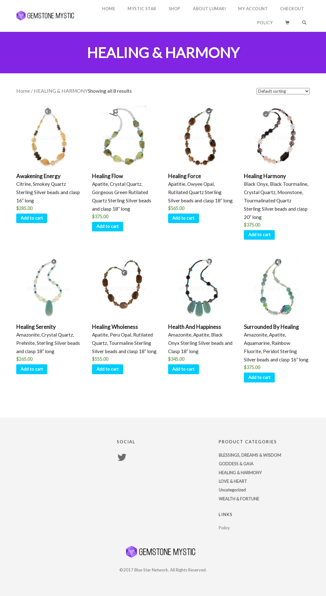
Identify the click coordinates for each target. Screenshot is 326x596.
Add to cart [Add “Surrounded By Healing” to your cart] (259, 377)
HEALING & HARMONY (240, 472)
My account (253, 8)
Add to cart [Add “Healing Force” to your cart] (183, 218)
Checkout (292, 8)
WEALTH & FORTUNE (239, 498)
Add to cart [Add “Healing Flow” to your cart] (107, 226)
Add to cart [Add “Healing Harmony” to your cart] (259, 234)
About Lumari (209, 8)
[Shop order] (283, 91)
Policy (265, 22)
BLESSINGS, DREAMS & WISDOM (250, 455)
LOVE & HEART (233, 481)
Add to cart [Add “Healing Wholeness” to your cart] (107, 369)
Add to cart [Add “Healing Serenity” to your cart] (32, 369)
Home (108, 8)
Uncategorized (232, 489)
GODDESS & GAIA (236, 463)
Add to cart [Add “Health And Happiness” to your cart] (183, 369)
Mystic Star (142, 8)
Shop (175, 8)
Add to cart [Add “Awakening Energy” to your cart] (32, 218)
